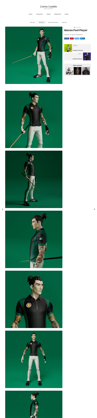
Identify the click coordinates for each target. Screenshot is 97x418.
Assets (49, 14)
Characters (39, 14)
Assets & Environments (53, 22)
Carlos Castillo (48, 6)
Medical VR (64, 22)
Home (30, 14)
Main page (32, 22)
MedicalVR (57, 14)
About (66, 14)
